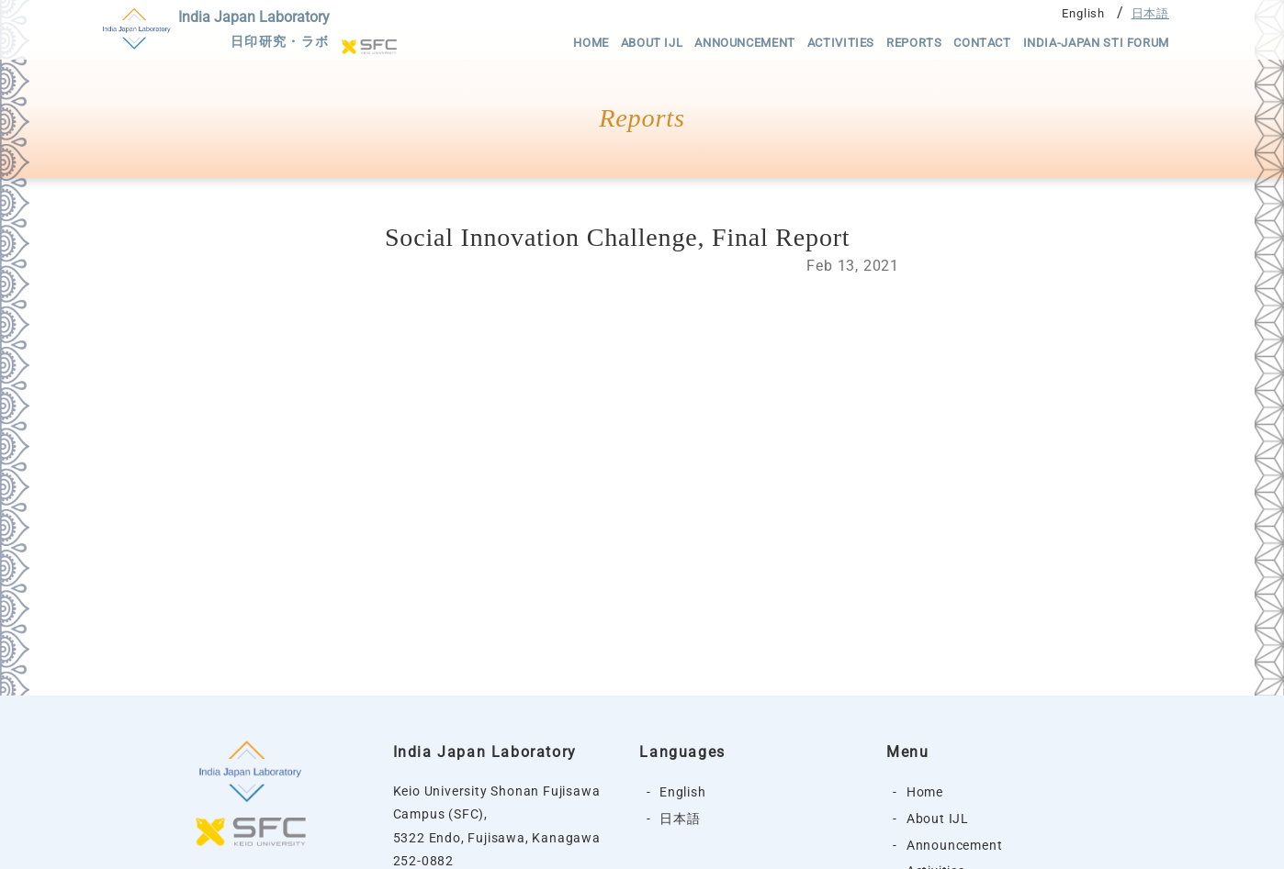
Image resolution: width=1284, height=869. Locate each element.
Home (591, 43)
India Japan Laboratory (254, 31)
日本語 (1150, 13)
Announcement (744, 43)
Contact (981, 43)
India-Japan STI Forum (1096, 43)
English (1083, 13)
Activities (840, 43)
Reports (913, 43)
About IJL (652, 43)
